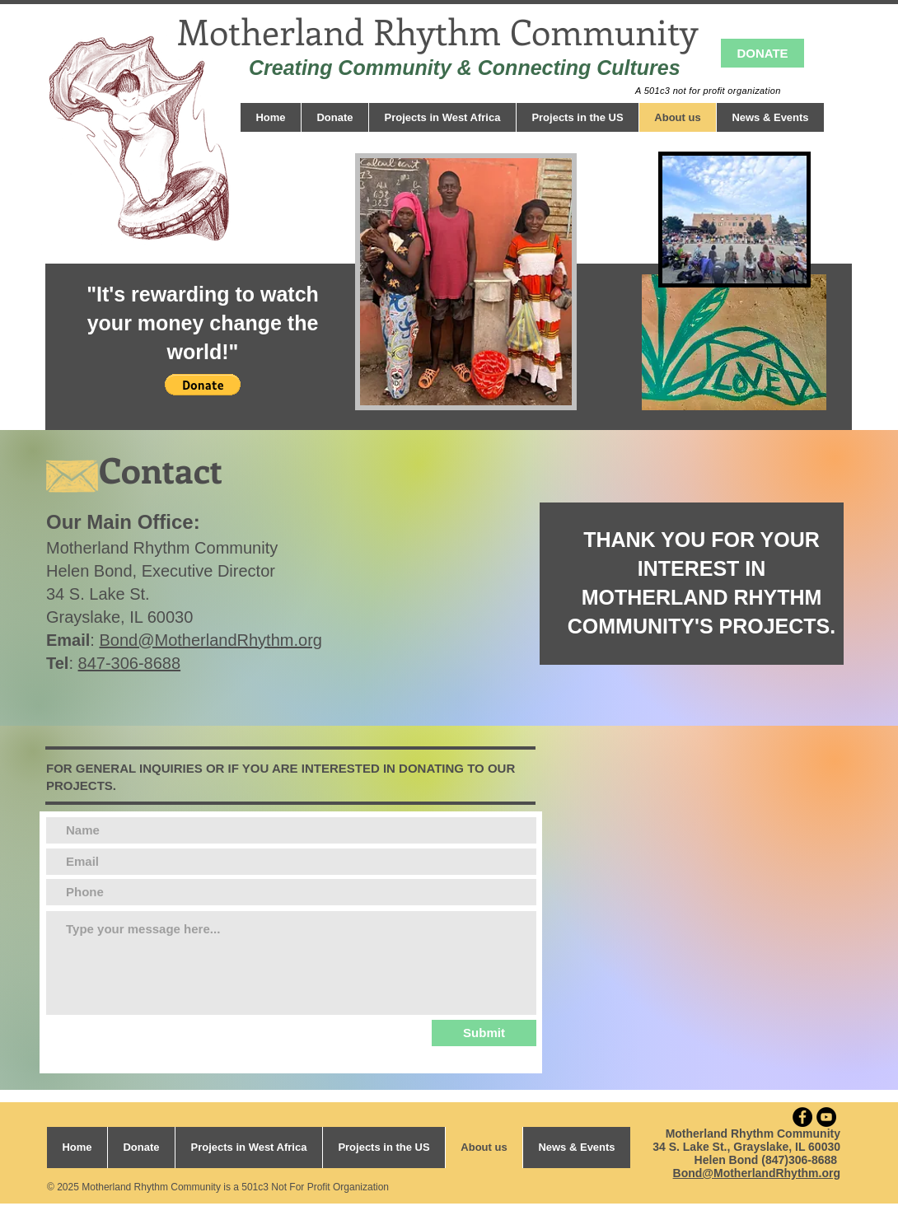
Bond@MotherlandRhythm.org (210, 640)
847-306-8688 (129, 663)
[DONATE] (762, 53)
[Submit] (484, 1033)
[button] (203, 384)
